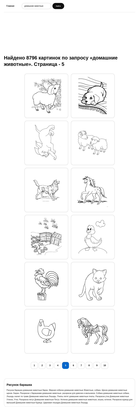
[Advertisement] (69, 33)
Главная (10, 6)
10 (104, 365)
